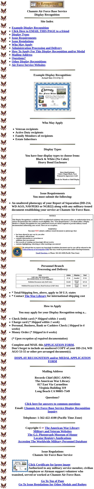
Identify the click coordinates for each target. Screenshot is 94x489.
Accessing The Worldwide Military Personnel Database (52, 441)
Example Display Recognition (30, 27)
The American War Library (62, 427)
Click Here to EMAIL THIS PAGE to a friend (40, 31)
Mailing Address (22, 54)
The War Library (35, 296)
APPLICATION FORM (59, 344)
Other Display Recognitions (29, 61)
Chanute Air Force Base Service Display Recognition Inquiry (57, 409)
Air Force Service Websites (28, 64)
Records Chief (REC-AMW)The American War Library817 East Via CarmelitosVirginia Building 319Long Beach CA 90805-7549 (52, 384)
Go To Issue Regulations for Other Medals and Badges (52, 484)
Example (39, 75)
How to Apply (52, 306)
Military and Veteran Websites (52, 431)
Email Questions (42, 253)
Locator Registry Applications (52, 438)
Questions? (19, 58)
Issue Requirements (24, 37)
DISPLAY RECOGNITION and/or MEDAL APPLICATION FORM (52, 359)
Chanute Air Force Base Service (47, 11)
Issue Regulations (23, 41)
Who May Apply (22, 44)
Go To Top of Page (52, 481)
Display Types (20, 34)
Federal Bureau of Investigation (33, 249)
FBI (47, 249)
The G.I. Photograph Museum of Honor (52, 434)
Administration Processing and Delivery (37, 48)
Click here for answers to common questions (52, 403)
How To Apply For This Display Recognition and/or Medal (48, 51)
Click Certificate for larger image (49, 464)
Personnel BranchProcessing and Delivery (52, 267)
